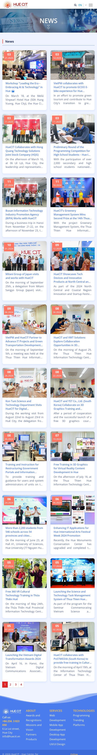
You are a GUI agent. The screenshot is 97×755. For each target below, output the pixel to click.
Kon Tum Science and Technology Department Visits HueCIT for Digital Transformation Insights (24, 405)
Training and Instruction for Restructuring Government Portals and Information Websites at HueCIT (22, 468)
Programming (81, 715)
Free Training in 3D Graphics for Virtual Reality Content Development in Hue (71, 468)
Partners (31, 734)
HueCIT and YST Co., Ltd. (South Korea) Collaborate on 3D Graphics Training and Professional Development (72, 405)
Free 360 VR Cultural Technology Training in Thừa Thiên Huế (23, 595)
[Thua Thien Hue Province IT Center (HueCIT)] (16, 4)
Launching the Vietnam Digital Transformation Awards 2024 (23, 657)
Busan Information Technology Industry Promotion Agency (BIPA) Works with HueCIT (24, 214)
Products (31, 739)
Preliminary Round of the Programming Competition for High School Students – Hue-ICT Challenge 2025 (72, 151)
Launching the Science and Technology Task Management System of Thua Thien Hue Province (72, 595)
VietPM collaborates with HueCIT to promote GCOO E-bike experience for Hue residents (71, 87)
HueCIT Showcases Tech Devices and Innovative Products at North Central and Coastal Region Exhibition (72, 278)
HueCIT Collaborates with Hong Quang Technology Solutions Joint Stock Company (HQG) (24, 150)
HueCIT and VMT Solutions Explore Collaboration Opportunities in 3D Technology (69, 341)
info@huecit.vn (11, 736)
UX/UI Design (57, 744)
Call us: (10, 721)
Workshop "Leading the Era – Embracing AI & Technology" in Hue (24, 87)
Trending (78, 720)
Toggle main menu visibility (91, 4)
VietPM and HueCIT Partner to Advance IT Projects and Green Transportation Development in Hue (24, 341)
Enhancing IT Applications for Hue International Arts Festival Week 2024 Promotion (72, 531)
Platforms (79, 725)
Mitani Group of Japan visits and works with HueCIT (22, 276)
